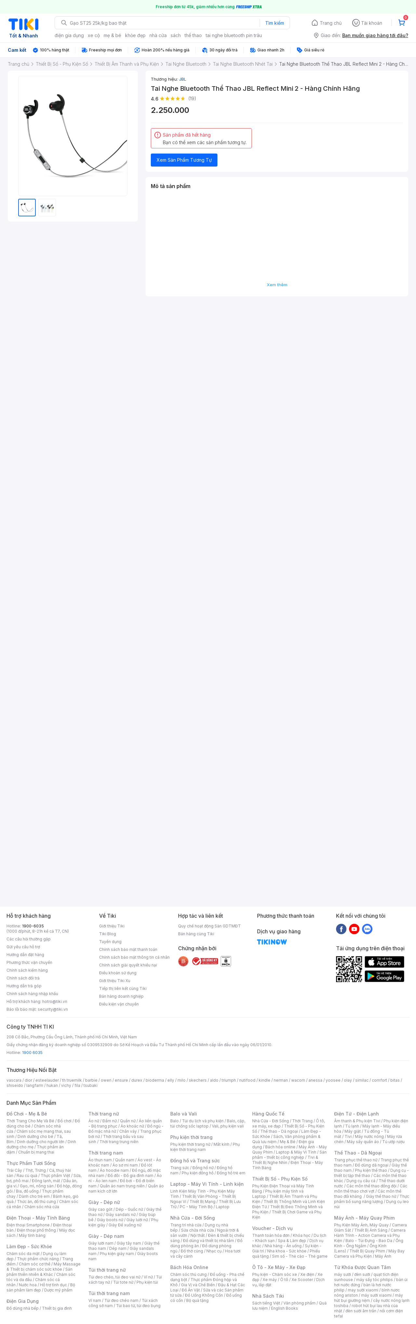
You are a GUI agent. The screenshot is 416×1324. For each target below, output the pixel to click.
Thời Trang (302, 1120)
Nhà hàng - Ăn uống (283, 1245)
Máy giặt (352, 1131)
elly (170, 1080)
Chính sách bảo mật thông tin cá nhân (134, 957)
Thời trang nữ (103, 1113)
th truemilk (72, 1080)
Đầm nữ (109, 1120)
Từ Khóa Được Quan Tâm (362, 1267)
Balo (174, 1120)
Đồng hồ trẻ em (231, 1172)
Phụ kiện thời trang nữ (190, 1144)
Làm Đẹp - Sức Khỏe (29, 1246)
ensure (121, 1080)
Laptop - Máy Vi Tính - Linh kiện (207, 1184)
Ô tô (284, 1279)
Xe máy (270, 1279)
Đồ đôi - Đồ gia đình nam (130, 1175)
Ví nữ (148, 1277)
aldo (214, 1080)
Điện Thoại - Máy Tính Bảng (38, 1218)
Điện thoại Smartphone (28, 1225)
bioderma (155, 1080)
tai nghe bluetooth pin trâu (234, 35)
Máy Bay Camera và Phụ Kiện (369, 1254)
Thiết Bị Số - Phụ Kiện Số (279, 1179)
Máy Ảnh (383, 1256)
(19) (192, 98)
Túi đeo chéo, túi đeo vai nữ (114, 1277)
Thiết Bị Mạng (202, 1201)
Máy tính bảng (32, 1235)
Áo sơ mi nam (125, 1165)
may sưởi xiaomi (363, 1290)
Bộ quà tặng (197, 1300)
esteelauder (47, 1080)
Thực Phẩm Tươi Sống (31, 1163)
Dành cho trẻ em (34, 1196)
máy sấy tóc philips (374, 1279)
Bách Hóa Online (189, 1267)
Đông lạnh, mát (46, 1180)
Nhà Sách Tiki (268, 1296)
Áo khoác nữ (132, 1126)
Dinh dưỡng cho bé (35, 1136)
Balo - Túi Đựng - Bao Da (368, 1240)
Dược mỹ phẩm (58, 1290)
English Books (284, 1308)
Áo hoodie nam (114, 1170)
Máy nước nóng (369, 1136)
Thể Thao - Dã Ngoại (358, 1152)
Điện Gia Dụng (22, 1301)
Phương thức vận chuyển (29, 962)
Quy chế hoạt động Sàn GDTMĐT (209, 926)
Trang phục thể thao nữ (355, 1159)
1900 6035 (32, 1052)
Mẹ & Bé (287, 1141)
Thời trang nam (105, 1152)
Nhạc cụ (214, 1251)
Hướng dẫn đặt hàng (25, 954)
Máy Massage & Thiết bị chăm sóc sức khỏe (43, 1267)
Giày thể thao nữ (381, 1196)
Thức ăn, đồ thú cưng (36, 1201)
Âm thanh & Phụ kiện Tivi (357, 1120)
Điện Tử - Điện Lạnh (356, 1113)
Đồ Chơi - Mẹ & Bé (26, 1113)
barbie (91, 1080)
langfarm (34, 1085)
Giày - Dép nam (106, 1236)
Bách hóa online (280, 1146)
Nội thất (197, 1235)
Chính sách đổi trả (23, 978)
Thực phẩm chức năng (38, 1258)
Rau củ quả (27, 1175)
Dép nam (117, 1248)
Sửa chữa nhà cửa (197, 1230)
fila (77, 1085)
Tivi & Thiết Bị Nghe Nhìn (285, 1160)
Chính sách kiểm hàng (27, 970)
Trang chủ (331, 23)
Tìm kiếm (274, 23)
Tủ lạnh (352, 1126)
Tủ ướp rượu (393, 1141)
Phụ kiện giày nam (117, 1253)
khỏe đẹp (135, 35)
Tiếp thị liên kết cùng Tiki (123, 988)
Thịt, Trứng (35, 1170)
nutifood (247, 1080)
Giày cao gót (100, 1209)
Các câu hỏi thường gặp (28, 939)
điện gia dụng (69, 35)
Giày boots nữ (110, 1219)
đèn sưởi (362, 1274)
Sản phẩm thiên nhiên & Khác (39, 1272)
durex (136, 1080)
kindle (264, 1080)
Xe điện (307, 1274)
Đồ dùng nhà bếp (22, 1308)
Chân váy (128, 1131)
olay (348, 1080)
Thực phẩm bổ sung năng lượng (371, 1199)
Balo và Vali (183, 1113)
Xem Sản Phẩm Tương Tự (184, 160)
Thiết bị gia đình (57, 1308)
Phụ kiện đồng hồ (198, 1172)
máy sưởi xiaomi (376, 1295)
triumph (229, 1080)
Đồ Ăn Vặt (191, 1290)
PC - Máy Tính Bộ (196, 1206)
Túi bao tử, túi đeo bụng (138, 1305)
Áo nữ (93, 1120)
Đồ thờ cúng (192, 1251)
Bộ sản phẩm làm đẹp (40, 1287)
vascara (13, 1080)
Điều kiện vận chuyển (119, 1004)
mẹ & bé (112, 35)
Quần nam (124, 1159)
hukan (52, 1085)
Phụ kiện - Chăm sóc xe (274, 1274)
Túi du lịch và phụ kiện (203, 1120)
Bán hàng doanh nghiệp (121, 996)
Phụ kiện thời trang (191, 1137)
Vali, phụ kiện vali (228, 1126)
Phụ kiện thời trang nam (205, 1147)
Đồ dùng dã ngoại (371, 1165)
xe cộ (94, 35)
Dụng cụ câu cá (360, 1180)
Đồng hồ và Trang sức (195, 1160)
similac (362, 1080)
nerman (281, 1080)
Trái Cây (14, 1170)
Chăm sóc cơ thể (34, 1264)
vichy (66, 1085)
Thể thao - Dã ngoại (279, 1131)
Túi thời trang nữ (107, 1270)
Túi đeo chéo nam (121, 1300)
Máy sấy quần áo (363, 1141)
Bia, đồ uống (27, 1191)
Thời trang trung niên (118, 1141)
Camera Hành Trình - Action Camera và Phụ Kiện (370, 1235)
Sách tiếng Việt (266, 1303)
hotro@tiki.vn (54, 1001)
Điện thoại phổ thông (36, 1230)
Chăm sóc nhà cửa (41, 1206)
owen (106, 1080)
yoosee (333, 1080)
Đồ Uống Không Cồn (204, 1295)
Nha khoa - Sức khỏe (286, 1251)
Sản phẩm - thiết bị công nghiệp (289, 1155)
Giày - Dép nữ (104, 1202)
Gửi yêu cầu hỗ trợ (23, 946)
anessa (315, 1080)
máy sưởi (342, 1274)
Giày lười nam (100, 1243)
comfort (379, 1080)
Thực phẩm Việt (55, 1175)
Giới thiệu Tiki (111, 926)
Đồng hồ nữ (203, 1167)
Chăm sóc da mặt (23, 1253)
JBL (182, 79)
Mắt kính (221, 1144)
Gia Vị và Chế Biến (198, 1284)
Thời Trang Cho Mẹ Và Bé (30, 1120)
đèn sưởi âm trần (360, 1310)
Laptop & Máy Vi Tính (296, 1152)
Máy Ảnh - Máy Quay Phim (364, 1218)
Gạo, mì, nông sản (37, 1185)
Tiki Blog (107, 933)
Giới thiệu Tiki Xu (114, 980)
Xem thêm (277, 284)
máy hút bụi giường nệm (368, 1298)
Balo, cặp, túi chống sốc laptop (207, 1123)
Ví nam (94, 1300)
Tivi (348, 1136)
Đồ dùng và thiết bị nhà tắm (208, 1240)
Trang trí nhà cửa (186, 1225)
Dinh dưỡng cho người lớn (40, 1141)
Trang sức (179, 1167)
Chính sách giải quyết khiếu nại (128, 965)
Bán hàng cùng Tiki (196, 933)
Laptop (222, 1206)
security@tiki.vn (53, 1009)
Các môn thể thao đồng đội (371, 1185)
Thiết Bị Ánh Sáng (370, 1230)
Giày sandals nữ (121, 1214)
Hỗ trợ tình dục (53, 1284)
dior (28, 1080)
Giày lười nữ (137, 1219)
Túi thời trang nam (109, 1293)
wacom (298, 1080)
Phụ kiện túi (147, 1282)
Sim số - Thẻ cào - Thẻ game (300, 1256)
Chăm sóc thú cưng (188, 1274)
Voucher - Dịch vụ (272, 1228)
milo (181, 1080)
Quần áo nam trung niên (122, 1185)
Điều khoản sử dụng (117, 972)
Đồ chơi (65, 1120)
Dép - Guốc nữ (129, 1209)
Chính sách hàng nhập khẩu (32, 993)
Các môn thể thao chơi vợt (370, 1188)
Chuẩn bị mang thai (36, 1152)
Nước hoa (28, 1284)
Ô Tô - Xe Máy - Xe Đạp (279, 1267)
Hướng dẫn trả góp (24, 985)
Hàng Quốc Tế (268, 1113)
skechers (198, 1080)
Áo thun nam (100, 1159)
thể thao (193, 35)
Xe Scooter (302, 1279)
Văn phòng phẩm (299, 1303)
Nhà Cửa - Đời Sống (192, 1218)
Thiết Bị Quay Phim (367, 1251)
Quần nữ (128, 1120)
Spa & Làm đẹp (292, 1240)
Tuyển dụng (110, 941)
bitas (395, 1080)
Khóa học (301, 1235)
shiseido (14, 1085)
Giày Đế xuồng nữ (125, 1225)
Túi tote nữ (123, 1282)
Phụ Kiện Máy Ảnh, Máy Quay (361, 1225)
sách (176, 35)
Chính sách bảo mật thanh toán (128, 949)
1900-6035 (33, 926)
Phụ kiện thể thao (371, 1170)
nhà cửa (158, 35)
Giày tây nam (129, 1243)
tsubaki (91, 1085)
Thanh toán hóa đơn (271, 1235)
